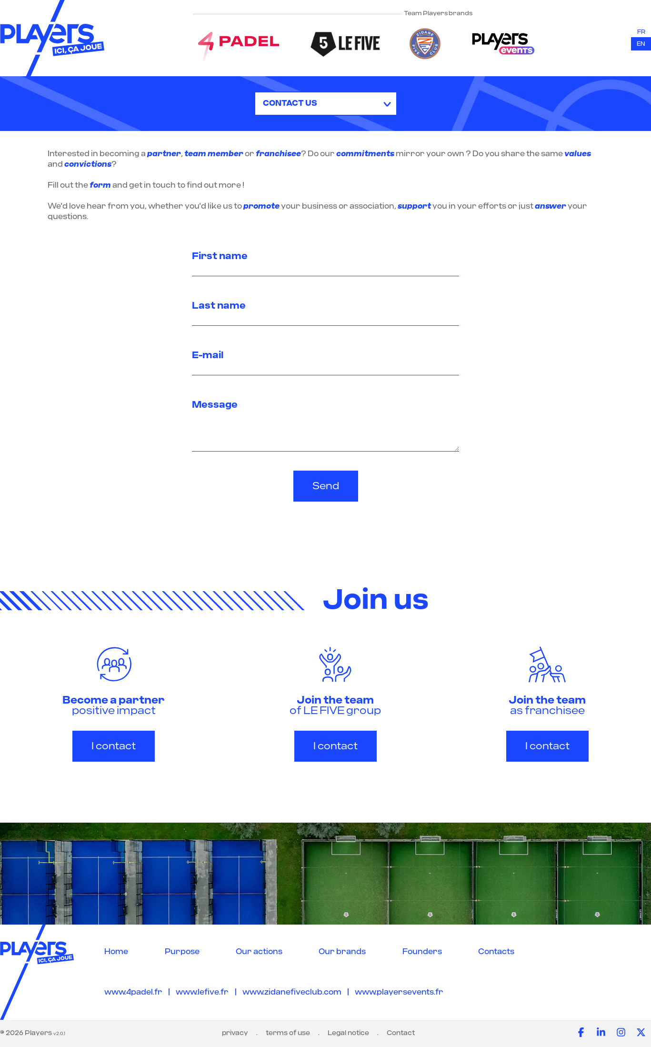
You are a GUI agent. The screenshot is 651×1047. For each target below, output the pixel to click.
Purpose (182, 952)
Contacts (496, 952)
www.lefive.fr (202, 992)
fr (641, 32)
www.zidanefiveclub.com (291, 992)
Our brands (342, 952)
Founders (422, 952)
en (641, 44)
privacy (235, 1033)
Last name (219, 306)
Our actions (259, 952)
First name (220, 256)
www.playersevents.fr (399, 992)
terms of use (288, 1033)
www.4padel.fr (133, 992)
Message (215, 405)
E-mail (207, 355)
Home (116, 952)
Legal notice (348, 1033)
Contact (401, 1033)
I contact (113, 746)
